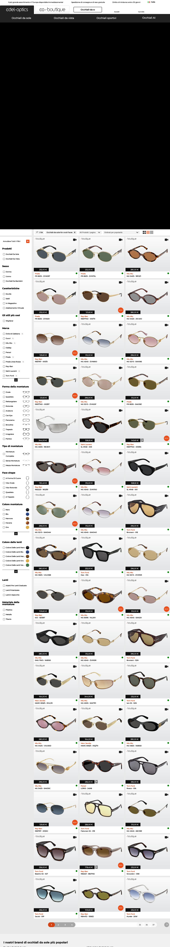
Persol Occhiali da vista (96, 803)
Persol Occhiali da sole (13, 780)
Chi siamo (7, 877)
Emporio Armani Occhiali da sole (18, 787)
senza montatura (16, 287)
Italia (153, 2)
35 (140, 751)
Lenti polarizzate (11, 417)
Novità (7, 120)
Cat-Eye (16, 242)
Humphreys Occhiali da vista (16, 810)
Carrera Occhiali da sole (14, 783)
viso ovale (16, 309)
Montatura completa (16, 280)
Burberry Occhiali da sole (98, 780)
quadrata (16, 319)
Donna (7, 98)
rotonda (16, 233)
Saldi (6, 125)
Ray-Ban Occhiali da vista (15, 800)
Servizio (61, 877)
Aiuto (115, 877)
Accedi (116, 12)
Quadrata (16, 223)
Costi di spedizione (66, 885)
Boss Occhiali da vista (96, 807)
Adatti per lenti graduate (15, 412)
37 (153, 751)
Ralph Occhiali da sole (97, 787)
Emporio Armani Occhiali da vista (18, 813)
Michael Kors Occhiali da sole (100, 774)
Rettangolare (16, 228)
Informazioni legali (46, 934)
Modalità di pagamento (68, 882)
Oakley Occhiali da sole (14, 777)
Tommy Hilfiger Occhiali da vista (100, 810)
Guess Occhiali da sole (97, 783)
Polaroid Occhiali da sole (98, 777)
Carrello (141, 12)
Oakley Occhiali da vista (14, 803)
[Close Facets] (16, 59)
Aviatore (16, 237)
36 (147, 751)
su (166, 934)
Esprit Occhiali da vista (96, 813)
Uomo (7, 103)
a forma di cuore (16, 305)
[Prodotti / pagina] (90, 59)
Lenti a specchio (11, 421)
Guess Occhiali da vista (96, 800)
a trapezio (16, 323)
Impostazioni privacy (11, 882)
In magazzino (10, 130)
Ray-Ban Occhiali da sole (14, 774)
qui (75, 846)
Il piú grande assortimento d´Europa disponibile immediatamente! (35, 2)
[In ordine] (121, 59)
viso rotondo (16, 314)
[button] (17, 9)
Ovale (16, 219)
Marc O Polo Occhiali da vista (16, 807)
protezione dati (29, 934)
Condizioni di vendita (11, 934)
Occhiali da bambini (12, 108)
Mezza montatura (16, 292)
